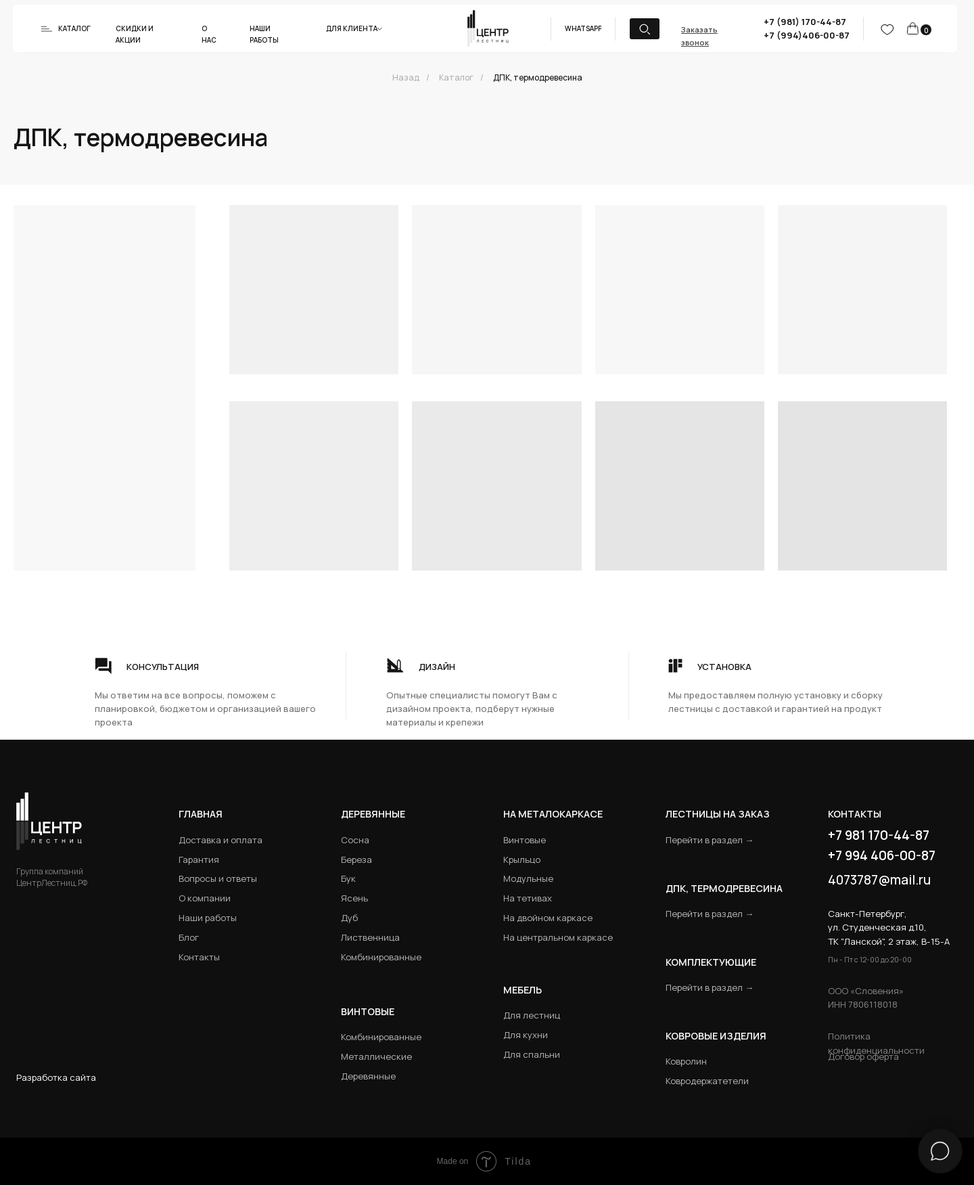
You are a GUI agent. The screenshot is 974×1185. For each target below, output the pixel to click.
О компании (205, 898)
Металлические (376, 1056)
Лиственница (370, 937)
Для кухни (525, 1035)
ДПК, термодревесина (537, 77)
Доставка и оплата (220, 840)
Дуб (349, 918)
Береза (356, 859)
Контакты (199, 957)
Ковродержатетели (707, 1081)
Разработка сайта (56, 1077)
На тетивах (527, 898)
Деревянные (373, 813)
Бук (348, 878)
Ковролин (686, 1061)
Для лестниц (531, 1015)
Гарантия (199, 859)
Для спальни (531, 1054)
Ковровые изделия (716, 1035)
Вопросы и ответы (218, 878)
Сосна (355, 840)
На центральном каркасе (558, 937)
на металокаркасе (553, 813)
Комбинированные (381, 957)
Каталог (74, 28)
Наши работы (208, 918)
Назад (405, 77)
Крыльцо (521, 859)
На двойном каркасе (548, 918)
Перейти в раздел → (709, 840)
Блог (189, 937)
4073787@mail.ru (879, 880)
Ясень (354, 898)
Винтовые (524, 840)
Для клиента (351, 28)
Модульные (528, 878)
